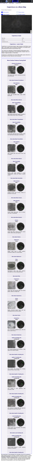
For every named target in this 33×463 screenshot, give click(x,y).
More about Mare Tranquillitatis (16, 119)
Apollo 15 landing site (16, 396)
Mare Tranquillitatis (16, 102)
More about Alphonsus (16, 256)
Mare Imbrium (16, 83)
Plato (16, 259)
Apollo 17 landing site (16, 357)
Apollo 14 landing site (16, 337)
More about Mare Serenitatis (16, 178)
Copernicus (16, 278)
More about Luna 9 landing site (16, 432)
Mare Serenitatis (16, 161)
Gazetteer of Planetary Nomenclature (9, 456)
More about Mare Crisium (16, 197)
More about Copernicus (16, 295)
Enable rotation (17, 14)
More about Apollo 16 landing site (16, 393)
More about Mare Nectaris (16, 217)
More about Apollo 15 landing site (16, 413)
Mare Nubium (16, 141)
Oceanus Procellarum (16, 63)
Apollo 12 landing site (16, 435)
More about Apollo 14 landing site (16, 354)
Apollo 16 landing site (16, 376)
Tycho (16, 298)
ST (1, 1)
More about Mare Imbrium (16, 99)
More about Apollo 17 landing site (16, 374)
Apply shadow (2, 14)
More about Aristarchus (16, 334)
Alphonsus (16, 239)
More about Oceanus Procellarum (16, 80)
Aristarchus (16, 318)
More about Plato (16, 276)
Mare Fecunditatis (16, 122)
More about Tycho (16, 315)
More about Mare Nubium (16, 158)
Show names (17, 12)
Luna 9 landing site (16, 416)
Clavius (16, 220)
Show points (2, 12)
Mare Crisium (16, 180)
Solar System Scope (5, 455)
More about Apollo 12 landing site (16, 452)
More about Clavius (16, 236)
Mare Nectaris (16, 200)
